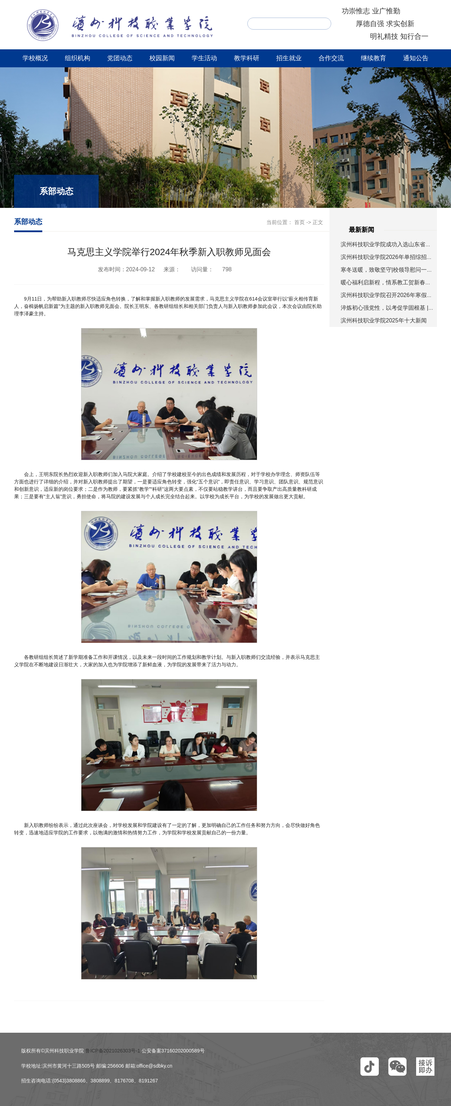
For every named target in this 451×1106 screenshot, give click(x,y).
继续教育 (373, 58)
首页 (299, 222)
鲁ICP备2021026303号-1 (112, 1051)
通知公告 (415, 58)
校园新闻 (162, 58)
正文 (318, 222)
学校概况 (35, 58)
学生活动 (204, 58)
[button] (369, 1066)
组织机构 (77, 58)
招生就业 (289, 58)
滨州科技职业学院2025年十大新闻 (384, 320)
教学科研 (246, 58)
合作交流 (331, 58)
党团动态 (119, 58)
